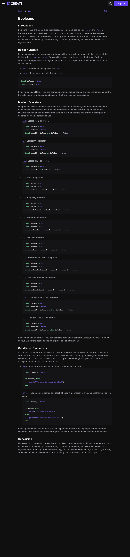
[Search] (110, 3)
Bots (29, 11)
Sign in (121, 3)
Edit (107, 11)
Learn (20, 11)
